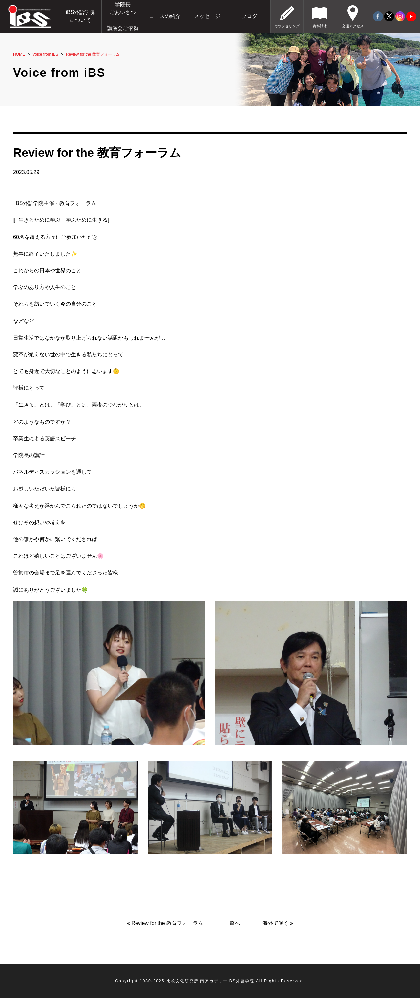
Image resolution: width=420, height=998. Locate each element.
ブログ (249, 16)
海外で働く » (277, 923)
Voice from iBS (45, 54)
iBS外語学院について (80, 16)
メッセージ (207, 16)
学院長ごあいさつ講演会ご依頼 (122, 16)
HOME (19, 54)
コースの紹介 (164, 16)
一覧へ (232, 923)
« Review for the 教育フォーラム (165, 923)
